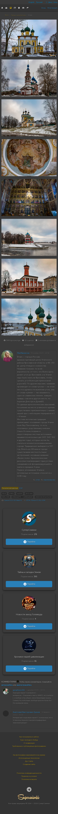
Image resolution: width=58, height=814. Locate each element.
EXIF (21, 488)
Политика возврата (29, 779)
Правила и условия (29, 776)
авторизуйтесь (7, 685)
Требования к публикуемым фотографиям (29, 746)
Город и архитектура (18, 15)
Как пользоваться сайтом (29, 737)
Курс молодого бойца (29, 740)
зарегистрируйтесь (24, 685)
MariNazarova (23, 353)
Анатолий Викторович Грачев (26, 712)
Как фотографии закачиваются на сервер (29, 755)
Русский (39, 2)
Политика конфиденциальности (29, 773)
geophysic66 (19, 690)
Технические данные (10, 488)
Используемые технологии (29, 758)
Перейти (29, 542)
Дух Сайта (29, 761)
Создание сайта (29, 764)
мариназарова (49, 480)
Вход (43, 8)
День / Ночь (50, 2)
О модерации (29, 743)
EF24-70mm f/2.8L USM (35, 500)
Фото (7, 15)
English (31, 2)
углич (38, 480)
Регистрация (52, 8)
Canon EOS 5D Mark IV (13, 500)
